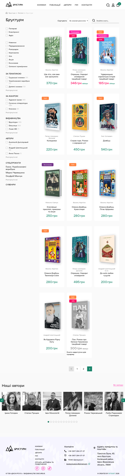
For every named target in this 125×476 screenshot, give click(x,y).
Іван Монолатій (52, 401)
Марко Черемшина (15, 172)
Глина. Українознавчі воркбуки (16, 168)
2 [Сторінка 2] (83, 369)
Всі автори (118, 385)
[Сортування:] (78, 20)
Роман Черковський (93, 401)
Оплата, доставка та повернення (44, 463)
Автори (67, 5)
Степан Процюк (31, 401)
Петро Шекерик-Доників (72, 401)
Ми (76, 5)
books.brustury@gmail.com (76, 464)
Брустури (11, 13)
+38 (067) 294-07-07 (76, 451)
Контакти (87, 5)
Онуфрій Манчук (14, 176)
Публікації (54, 5)
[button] (2, 400)
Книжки (41, 5)
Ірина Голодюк (11, 401)
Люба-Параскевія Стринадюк (113, 401)
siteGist (112, 473)
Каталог (21, 13)
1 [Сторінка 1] (77, 369)
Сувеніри (11, 184)
